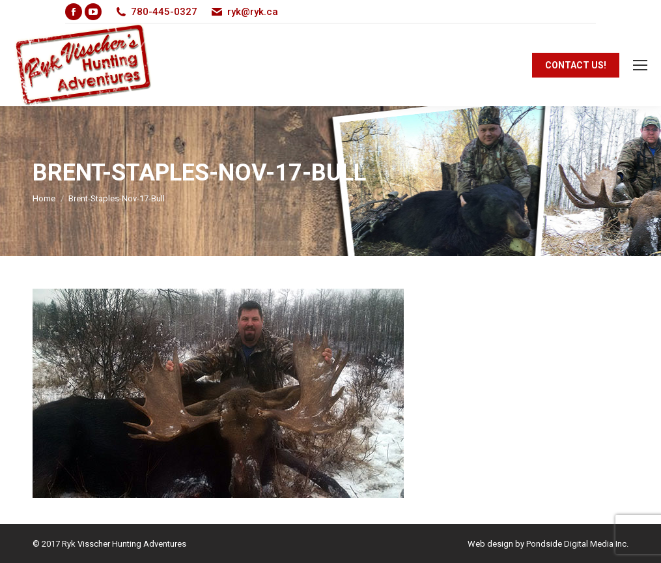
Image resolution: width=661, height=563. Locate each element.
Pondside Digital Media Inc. (577, 544)
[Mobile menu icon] (640, 65)
